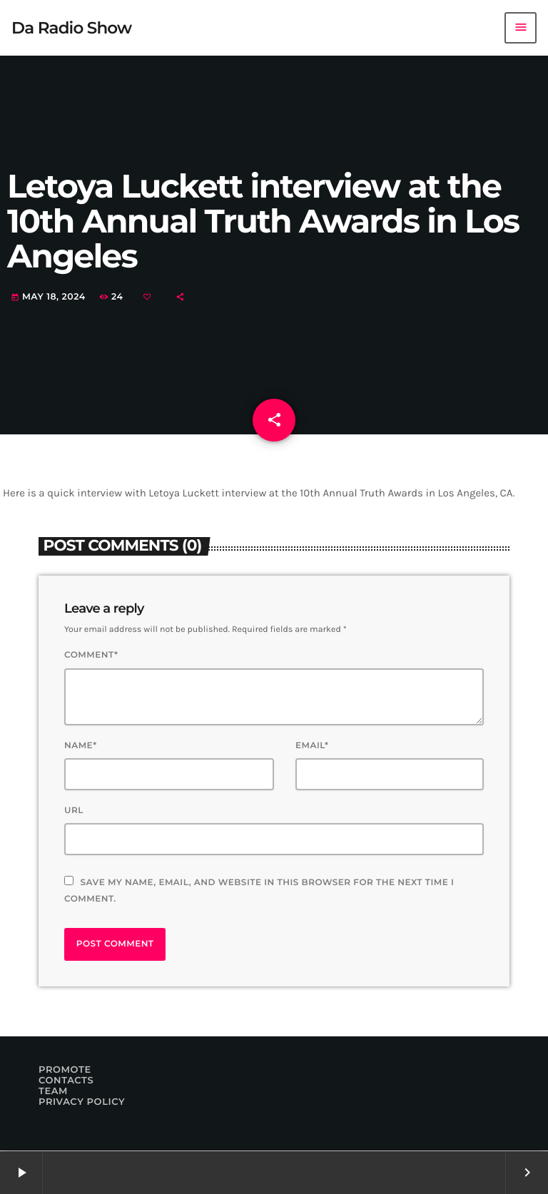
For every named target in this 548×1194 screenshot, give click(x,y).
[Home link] (71, 28)
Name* (80, 745)
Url (73, 810)
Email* (312, 745)
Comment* (91, 655)
